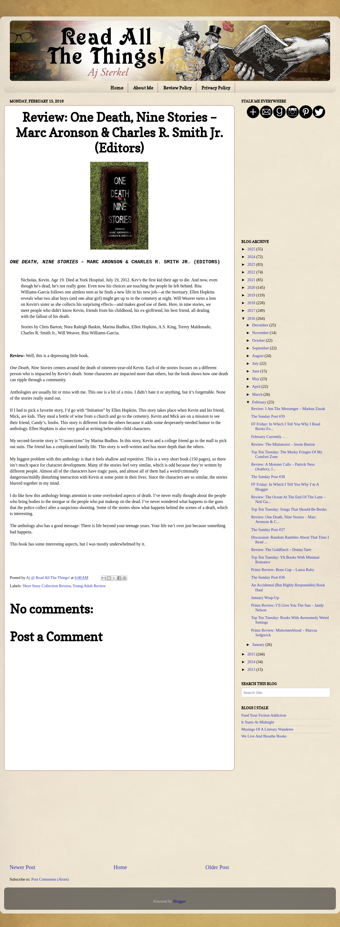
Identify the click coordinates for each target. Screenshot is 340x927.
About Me (143, 88)
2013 (251, 669)
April (257, 386)
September (261, 348)
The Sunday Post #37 (268, 529)
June (256, 371)
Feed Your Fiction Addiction (263, 715)
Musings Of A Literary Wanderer (267, 729)
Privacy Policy (216, 88)
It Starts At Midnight (257, 722)
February (260, 402)
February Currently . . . (269, 436)
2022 (251, 272)
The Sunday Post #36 (268, 577)
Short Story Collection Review (46, 586)
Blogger (179, 901)
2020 (251, 287)
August (258, 356)
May (256, 379)
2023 (251, 264)
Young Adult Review (89, 586)
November (261, 332)
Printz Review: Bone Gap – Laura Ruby (282, 569)
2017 (251, 310)
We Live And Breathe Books (264, 736)
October (259, 340)
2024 (251, 257)
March (258, 394)
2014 (251, 662)
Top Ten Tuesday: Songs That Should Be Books (289, 509)
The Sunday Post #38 (268, 476)
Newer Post (22, 867)
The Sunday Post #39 (268, 416)
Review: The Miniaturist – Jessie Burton (283, 444)
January (258, 644)
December (261, 325)
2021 (251, 280)
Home (116, 88)
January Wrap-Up (265, 597)
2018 (251, 303)
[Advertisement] (119, 817)
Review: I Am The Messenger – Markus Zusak (288, 408)
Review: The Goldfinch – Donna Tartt (281, 549)
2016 (251, 318)
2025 (251, 249)
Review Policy (177, 88)
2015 (251, 654)
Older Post (217, 867)
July (256, 363)
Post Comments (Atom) (50, 879)
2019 (251, 295)
